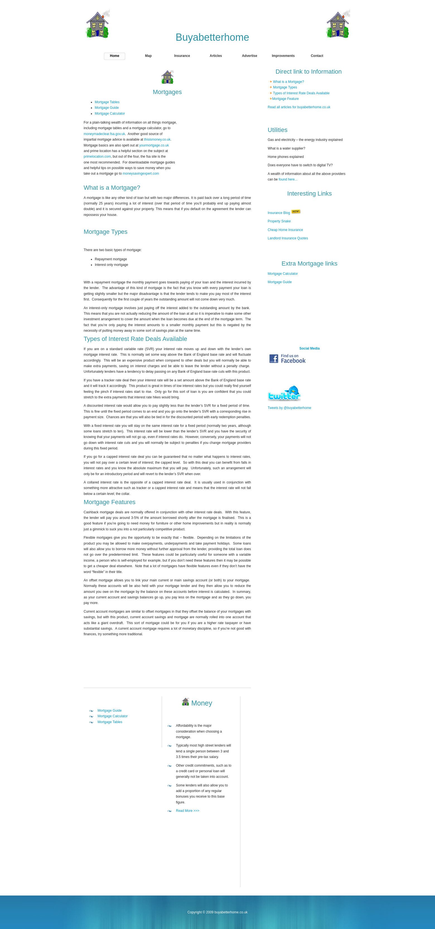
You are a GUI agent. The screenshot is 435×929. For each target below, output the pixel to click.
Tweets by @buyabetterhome (289, 408)
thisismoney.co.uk (157, 139)
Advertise (249, 56)
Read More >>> (187, 811)
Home (114, 56)
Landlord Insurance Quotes (288, 238)
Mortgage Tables (107, 102)
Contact (317, 56)
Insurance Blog (279, 213)
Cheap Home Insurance (285, 230)
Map (148, 56)
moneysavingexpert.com (141, 173)
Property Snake (279, 221)
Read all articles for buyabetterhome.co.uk (299, 107)
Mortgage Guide (107, 108)
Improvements (283, 56)
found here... (288, 179)
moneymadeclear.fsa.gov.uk (104, 134)
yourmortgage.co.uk (154, 145)
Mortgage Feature (285, 99)
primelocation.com (97, 156)
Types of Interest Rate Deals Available (301, 93)
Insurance (182, 56)
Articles (216, 56)
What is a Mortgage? (289, 82)
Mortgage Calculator (110, 113)
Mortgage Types (284, 87)
